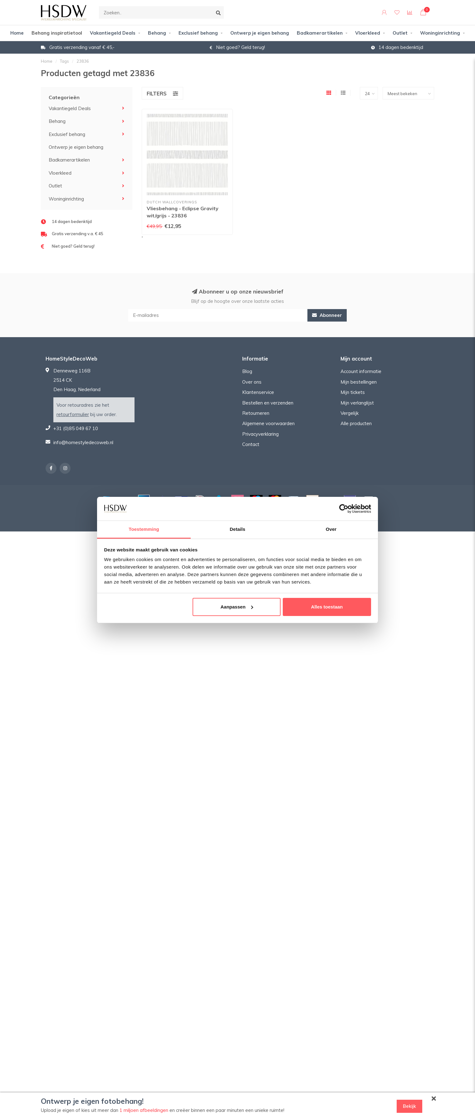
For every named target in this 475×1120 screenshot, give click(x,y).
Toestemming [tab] (144, 529)
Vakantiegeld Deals (112, 33)
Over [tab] (331, 529)
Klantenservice (258, 392)
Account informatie (360, 371)
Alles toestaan (327, 606)
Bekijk (409, 1106)
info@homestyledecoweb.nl (83, 442)
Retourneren (255, 413)
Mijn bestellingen (358, 382)
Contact (250, 444)
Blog (247, 371)
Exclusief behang (198, 33)
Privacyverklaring (260, 434)
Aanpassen (237, 606)
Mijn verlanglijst (357, 403)
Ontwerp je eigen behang (259, 33)
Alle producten (356, 423)
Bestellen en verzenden (267, 403)
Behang (157, 33)
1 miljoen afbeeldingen (144, 1110)
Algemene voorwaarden (268, 423)
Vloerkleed (367, 33)
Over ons (252, 382)
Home (17, 33)
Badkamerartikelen (320, 33)
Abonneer (327, 315)
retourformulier (72, 414)
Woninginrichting (440, 33)
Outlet (400, 33)
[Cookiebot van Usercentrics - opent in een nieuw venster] (343, 508)
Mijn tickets (352, 392)
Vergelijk (349, 413)
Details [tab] (237, 529)
